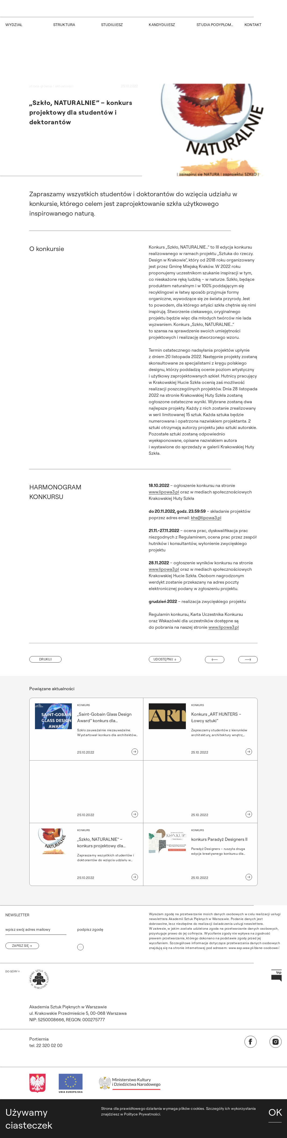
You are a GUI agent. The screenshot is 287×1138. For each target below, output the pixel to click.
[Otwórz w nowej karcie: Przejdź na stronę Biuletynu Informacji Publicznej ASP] (276, 976)
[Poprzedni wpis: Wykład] (214, 659)
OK (275, 1112)
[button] (45, 659)
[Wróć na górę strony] (12, 971)
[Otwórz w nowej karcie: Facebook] (251, 1042)
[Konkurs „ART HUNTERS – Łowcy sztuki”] (203, 729)
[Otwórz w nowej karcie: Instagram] (276, 1042)
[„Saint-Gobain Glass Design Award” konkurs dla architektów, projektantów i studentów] (84, 729)
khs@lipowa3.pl (206, 517)
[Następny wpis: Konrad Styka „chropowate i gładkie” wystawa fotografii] (248, 659)
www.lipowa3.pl (164, 492)
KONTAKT (253, 24)
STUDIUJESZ (112, 24)
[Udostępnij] (165, 659)
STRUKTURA (64, 24)
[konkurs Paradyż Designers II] (203, 854)
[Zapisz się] (22, 946)
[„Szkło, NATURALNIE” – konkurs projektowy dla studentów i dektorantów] (84, 854)
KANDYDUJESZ (162, 24)
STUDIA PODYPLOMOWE (215, 24)
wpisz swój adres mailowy (27, 929)
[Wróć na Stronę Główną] (39, 979)
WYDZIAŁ (13, 24)
